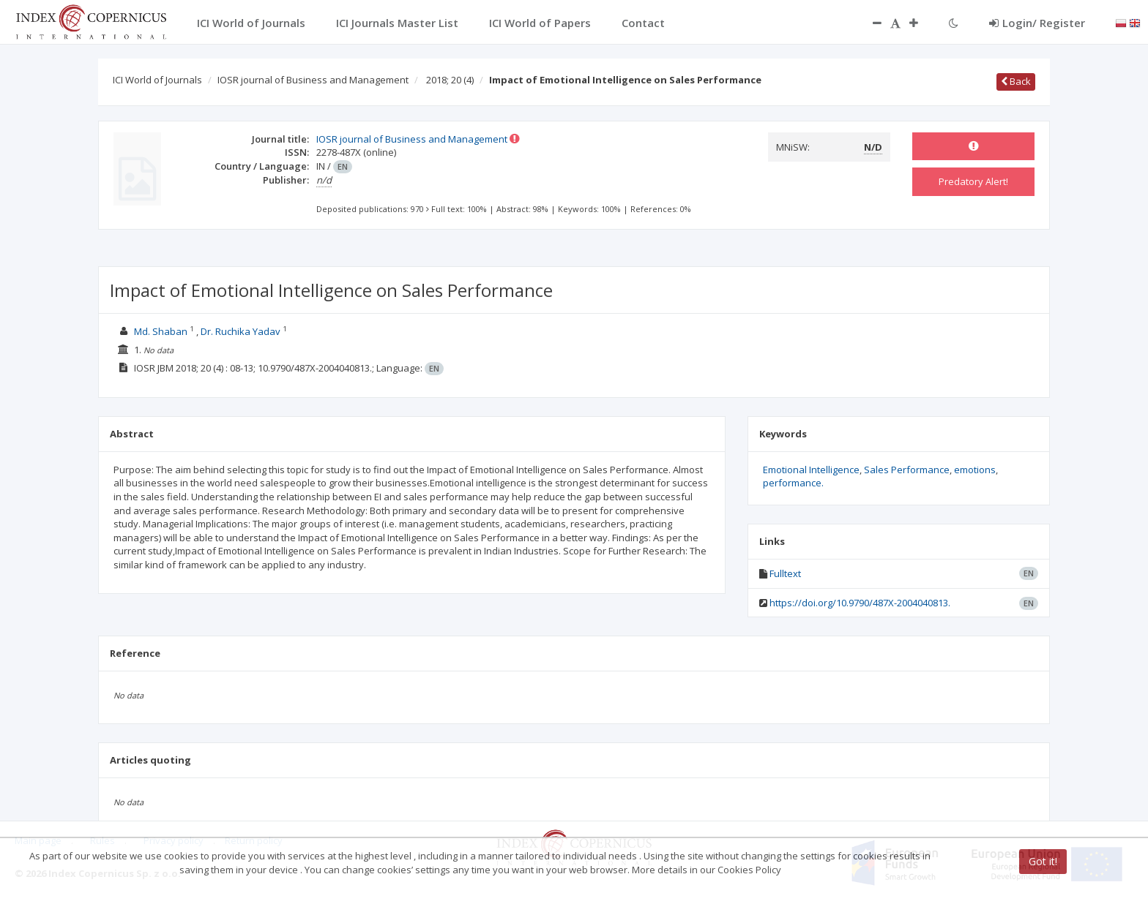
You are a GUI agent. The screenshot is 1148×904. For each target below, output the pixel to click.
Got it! (1043, 861)
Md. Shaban (160, 331)
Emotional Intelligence (811, 469)
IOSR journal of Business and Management (313, 79)
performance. (793, 482)
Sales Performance (907, 469)
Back (1016, 81)
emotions (975, 469)
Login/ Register (1037, 22)
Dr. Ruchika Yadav (240, 331)
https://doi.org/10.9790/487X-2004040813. (859, 602)
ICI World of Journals (157, 79)
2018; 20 (450, 79)
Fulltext (785, 573)
